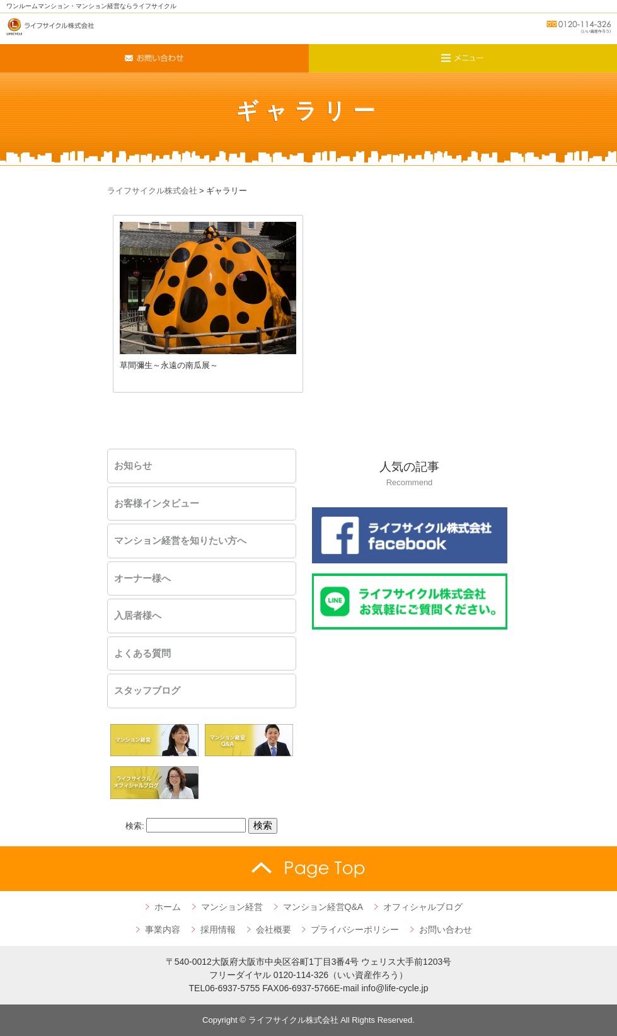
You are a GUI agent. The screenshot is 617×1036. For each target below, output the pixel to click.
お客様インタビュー (156, 503)
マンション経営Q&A (323, 907)
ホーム (167, 907)
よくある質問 (142, 653)
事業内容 (162, 929)
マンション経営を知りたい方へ (180, 541)
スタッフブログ (147, 691)
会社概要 (273, 929)
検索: (134, 826)
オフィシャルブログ (423, 907)
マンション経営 (232, 907)
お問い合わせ (445, 929)
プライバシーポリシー (355, 929)
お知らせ (133, 466)
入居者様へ (137, 616)
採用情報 (218, 929)
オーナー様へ (142, 578)
